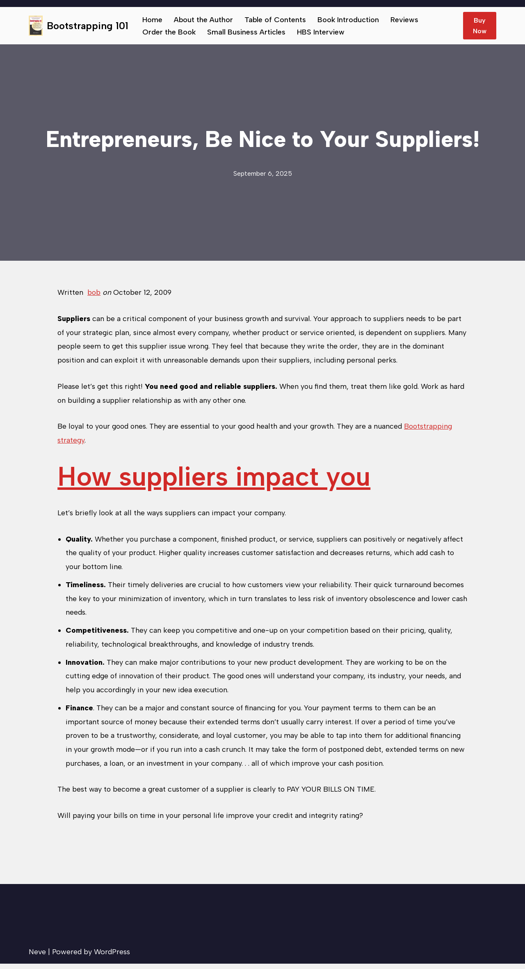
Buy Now (479, 25)
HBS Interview (321, 32)
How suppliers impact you (213, 478)
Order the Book (169, 32)
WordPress (112, 957)
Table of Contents (276, 19)
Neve (37, 957)
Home (152, 19)
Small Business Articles (247, 32)
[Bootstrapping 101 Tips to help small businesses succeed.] (78, 26)
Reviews (406, 19)
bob (94, 292)
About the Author (203, 19)
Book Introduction (349, 19)
